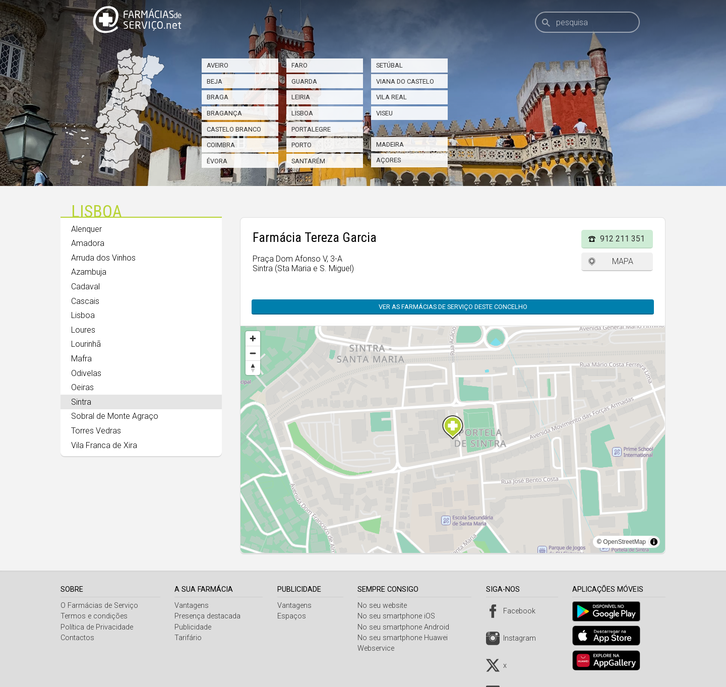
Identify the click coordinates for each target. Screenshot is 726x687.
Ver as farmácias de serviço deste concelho (453, 306)
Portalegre (311, 129)
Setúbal (389, 65)
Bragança (224, 113)
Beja (214, 81)
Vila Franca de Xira (104, 445)
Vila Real (391, 97)
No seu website (385, 605)
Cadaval (85, 286)
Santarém (308, 161)
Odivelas (86, 373)
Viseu (384, 113)
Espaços (293, 616)
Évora (217, 161)
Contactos (77, 638)
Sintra (81, 402)
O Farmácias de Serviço (99, 605)
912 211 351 (622, 238)
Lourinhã (86, 344)
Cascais (85, 301)
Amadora (87, 243)
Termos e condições (94, 616)
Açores (388, 160)
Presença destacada (209, 616)
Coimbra (221, 145)
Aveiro (217, 65)
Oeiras (82, 387)
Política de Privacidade (96, 627)
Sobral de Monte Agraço (114, 416)
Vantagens (193, 605)
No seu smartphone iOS (400, 616)
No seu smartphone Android (407, 627)
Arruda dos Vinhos (103, 258)
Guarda (304, 81)
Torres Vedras (96, 430)
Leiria (300, 97)
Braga (217, 97)
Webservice (379, 648)
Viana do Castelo (405, 81)
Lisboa (302, 113)
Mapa (622, 261)
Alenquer (86, 229)
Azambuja (88, 272)
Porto (301, 145)
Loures (83, 330)
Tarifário (189, 638)
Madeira (390, 144)
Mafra (81, 358)
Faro (299, 65)
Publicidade (194, 627)
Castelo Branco (234, 129)
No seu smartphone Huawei (406, 638)
